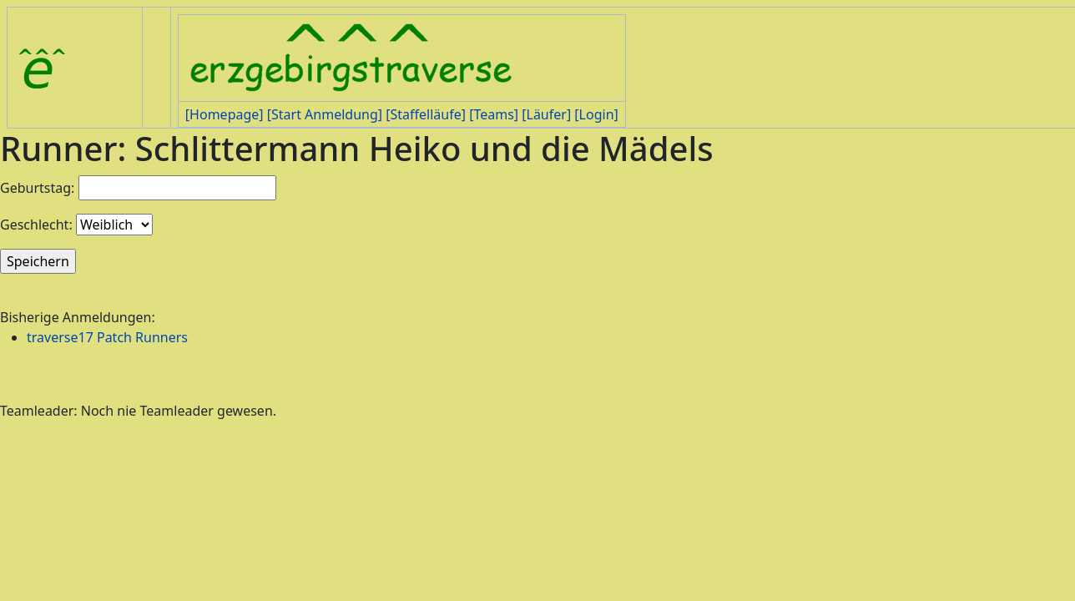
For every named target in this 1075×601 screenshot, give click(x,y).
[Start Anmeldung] (324, 114)
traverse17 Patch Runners (107, 337)
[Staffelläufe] (426, 114)
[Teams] (493, 114)
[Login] (596, 114)
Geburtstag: (37, 188)
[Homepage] (224, 114)
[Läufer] (546, 114)
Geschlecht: (36, 224)
